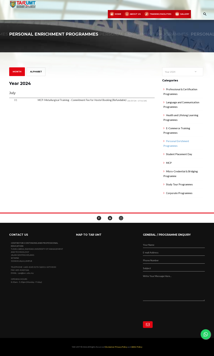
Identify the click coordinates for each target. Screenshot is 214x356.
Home (115, 14)
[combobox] (182, 71)
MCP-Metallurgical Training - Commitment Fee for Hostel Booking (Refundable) (92, 100)
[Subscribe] (148, 324)
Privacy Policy (121, 347)
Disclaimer (110, 347)
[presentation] (168, 307)
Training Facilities (157, 14)
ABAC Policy (136, 347)
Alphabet (36, 71)
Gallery (182, 14)
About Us (133, 14)
